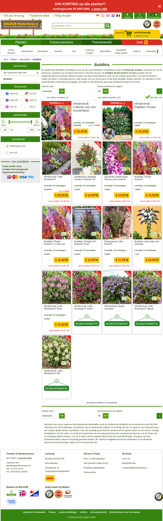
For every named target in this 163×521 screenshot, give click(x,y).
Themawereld (102, 42)
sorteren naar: (47, 86)
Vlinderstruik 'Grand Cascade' (114, 307)
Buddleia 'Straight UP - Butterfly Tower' (85, 242)
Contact (140, 17)
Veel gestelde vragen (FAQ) (96, 463)
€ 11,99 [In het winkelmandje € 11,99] (122, 259)
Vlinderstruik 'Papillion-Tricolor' (145, 105)
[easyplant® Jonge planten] (121, 51)
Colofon (83, 512)
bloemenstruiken (52, 439)
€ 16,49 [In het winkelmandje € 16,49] (142, 131)
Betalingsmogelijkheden (94, 468)
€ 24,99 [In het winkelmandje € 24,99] (91, 195)
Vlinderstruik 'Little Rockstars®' (53, 178)
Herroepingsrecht (98, 512)
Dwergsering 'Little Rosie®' (113, 242)
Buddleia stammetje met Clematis (147, 242)
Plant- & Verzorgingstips (94, 458)
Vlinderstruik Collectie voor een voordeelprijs (84, 107)
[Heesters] (58, 51)
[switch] (154, 15)
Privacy (52, 512)
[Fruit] (74, 51)
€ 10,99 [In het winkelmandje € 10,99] (152, 195)
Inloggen (127, 17)
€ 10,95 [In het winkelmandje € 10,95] (122, 195)
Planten (21, 42)
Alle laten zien (156, 97)
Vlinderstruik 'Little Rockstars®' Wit (53, 372)
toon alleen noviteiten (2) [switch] (57, 97)
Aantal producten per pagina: (110, 86)
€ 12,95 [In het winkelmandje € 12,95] (91, 259)
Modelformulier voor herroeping (125, 512)
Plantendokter (90, 472)
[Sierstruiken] (43, 51)
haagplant (112, 439)
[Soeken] (108, 26)
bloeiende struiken (133, 70)
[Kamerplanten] (152, 51)
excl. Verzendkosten (91, 201)
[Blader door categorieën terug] (157, 51)
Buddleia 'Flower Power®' (143, 178)
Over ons (126, 458)
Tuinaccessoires (61, 42)
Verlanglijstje (119, 32)
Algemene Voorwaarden (34, 512)
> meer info (99, 8)
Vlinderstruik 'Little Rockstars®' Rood (83, 307)
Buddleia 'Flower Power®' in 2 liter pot (54, 242)
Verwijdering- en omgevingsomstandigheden (57, 469)
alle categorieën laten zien (15, 73)
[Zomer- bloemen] (11, 51)
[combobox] (78, 26)
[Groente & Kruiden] (90, 51)
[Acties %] (137, 51)
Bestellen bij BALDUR (54, 458)
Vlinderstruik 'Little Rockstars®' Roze (53, 307)
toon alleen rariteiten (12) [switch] (109, 97)
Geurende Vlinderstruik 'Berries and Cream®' (116, 178)
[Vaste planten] (27, 51)
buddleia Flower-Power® (116, 73)
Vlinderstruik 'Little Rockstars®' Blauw (144, 307)
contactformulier (25, 458)
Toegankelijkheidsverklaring (134, 468)
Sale (142, 42)
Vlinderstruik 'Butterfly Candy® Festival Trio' (85, 178)
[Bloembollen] (105, 51)
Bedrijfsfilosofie (129, 463)
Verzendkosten (51, 463)
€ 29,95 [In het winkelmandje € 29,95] (81, 131)
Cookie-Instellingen (68, 512)
